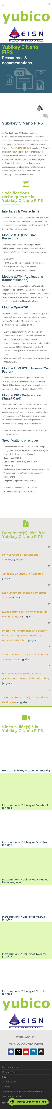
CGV (4, 1077)
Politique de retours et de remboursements (22, 1091)
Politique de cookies (11, 1096)
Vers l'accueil (26, 1037)
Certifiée (19, 148)
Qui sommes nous (10, 1067)
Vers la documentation (26, 1043)
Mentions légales (10, 1072)
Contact (6, 1087)
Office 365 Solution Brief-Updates (22, 573)
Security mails (9, 1082)
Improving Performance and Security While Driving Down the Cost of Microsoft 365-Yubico (25, 635)
